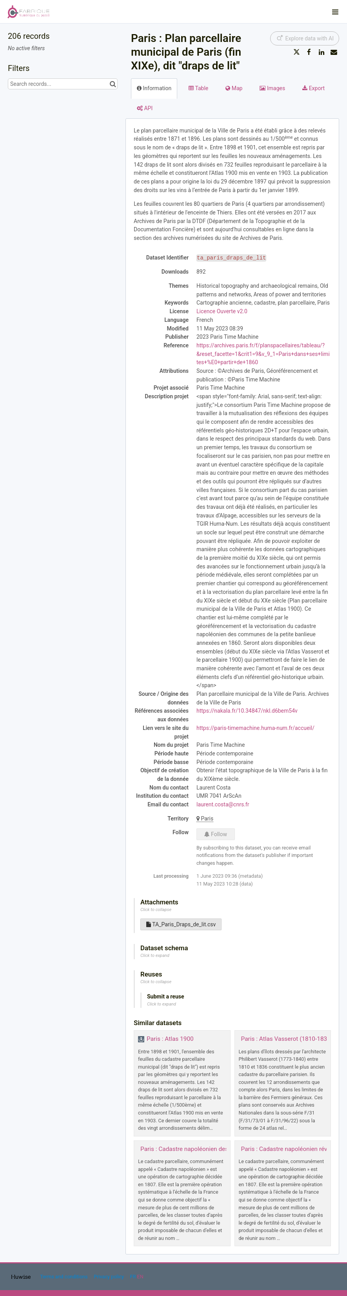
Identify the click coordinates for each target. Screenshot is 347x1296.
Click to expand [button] (154, 955)
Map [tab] (233, 88)
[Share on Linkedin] (321, 52)
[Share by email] (333, 52)
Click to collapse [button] (155, 909)
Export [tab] (313, 88)
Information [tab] (154, 88)
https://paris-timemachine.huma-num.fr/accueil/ (255, 728)
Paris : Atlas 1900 (170, 1038)
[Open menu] (335, 12)
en (140, 1277)
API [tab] (145, 108)
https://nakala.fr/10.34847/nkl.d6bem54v (247, 711)
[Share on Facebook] (308, 52)
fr (133, 1277)
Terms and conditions (64, 1277)
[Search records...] (63, 83)
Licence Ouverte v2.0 (221, 311)
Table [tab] (198, 88)
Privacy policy (109, 1277)
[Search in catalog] (113, 83)
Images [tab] (272, 88)
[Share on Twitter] (296, 52)
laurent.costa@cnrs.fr (222, 804)
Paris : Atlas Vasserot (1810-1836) (287, 1038)
